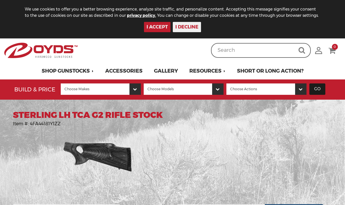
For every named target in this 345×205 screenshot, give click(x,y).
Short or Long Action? (270, 71)
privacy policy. (141, 15)
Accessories (124, 71)
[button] (68, 70)
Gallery (166, 71)
